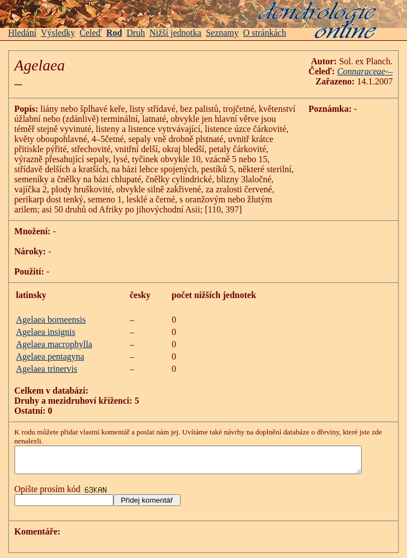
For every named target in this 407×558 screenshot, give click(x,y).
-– (399, 71)
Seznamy (222, 32)
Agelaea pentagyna (50, 356)
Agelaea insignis (45, 332)
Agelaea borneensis (51, 319)
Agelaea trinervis (47, 368)
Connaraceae (372, 71)
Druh (135, 32)
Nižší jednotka (175, 32)
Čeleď (90, 32)
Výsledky (58, 32)
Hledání (22, 32)
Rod (114, 32)
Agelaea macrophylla (54, 344)
